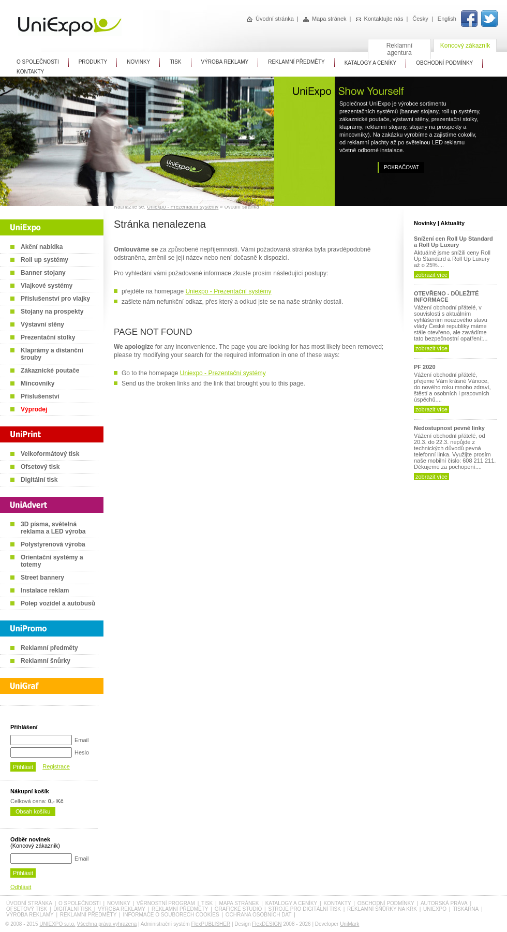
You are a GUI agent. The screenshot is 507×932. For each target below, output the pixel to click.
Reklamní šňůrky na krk (382, 909)
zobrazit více (431, 275)
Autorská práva (444, 903)
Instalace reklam (45, 590)
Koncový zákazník (465, 45)
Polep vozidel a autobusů (58, 603)
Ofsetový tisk (40, 466)
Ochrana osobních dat (259, 915)
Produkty (93, 62)
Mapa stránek (325, 19)
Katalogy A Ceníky (371, 63)
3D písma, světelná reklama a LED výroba (53, 528)
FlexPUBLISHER (211, 924)
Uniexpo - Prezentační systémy (182, 207)
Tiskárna (466, 909)
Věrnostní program (166, 903)
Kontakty (30, 72)
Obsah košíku (33, 811)
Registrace (56, 766)
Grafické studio (238, 909)
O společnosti (79, 903)
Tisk (175, 62)
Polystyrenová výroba (53, 544)
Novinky (138, 62)
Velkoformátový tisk (50, 453)
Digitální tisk (39, 479)
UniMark (349, 924)
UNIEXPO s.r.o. (57, 924)
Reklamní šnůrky (45, 660)
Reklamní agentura (399, 49)
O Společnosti (38, 62)
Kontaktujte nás (380, 19)
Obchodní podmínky (385, 903)
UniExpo (434, 909)
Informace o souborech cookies (171, 915)
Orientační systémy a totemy (52, 561)
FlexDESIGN (266, 924)
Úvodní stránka (270, 19)
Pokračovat (401, 167)
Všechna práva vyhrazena (107, 924)
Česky (420, 19)
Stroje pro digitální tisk (304, 909)
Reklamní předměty (49, 648)
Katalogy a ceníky (291, 903)
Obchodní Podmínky (444, 63)
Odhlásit (20, 887)
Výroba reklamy (225, 62)
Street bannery (42, 577)
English (447, 19)
